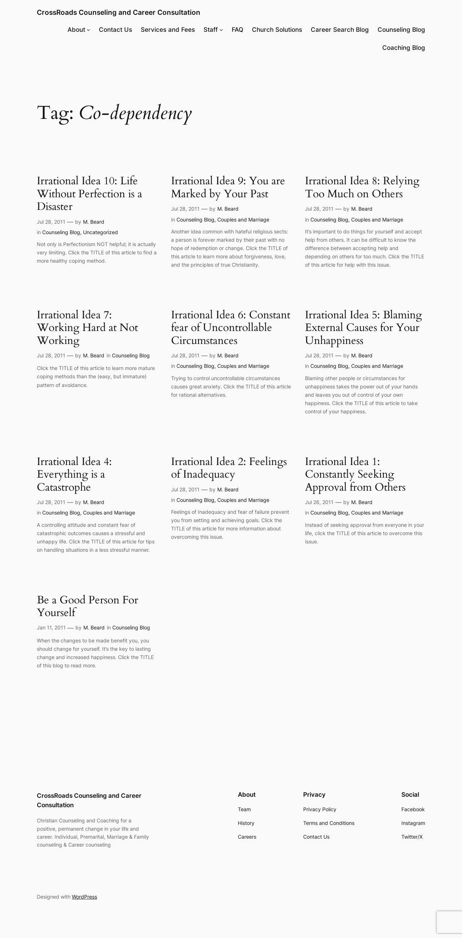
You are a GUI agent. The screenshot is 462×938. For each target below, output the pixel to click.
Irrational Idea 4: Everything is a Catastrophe (74, 475)
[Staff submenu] (221, 29)
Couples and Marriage (243, 219)
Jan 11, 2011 (51, 627)
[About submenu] (88, 29)
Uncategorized (100, 232)
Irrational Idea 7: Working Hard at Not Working (87, 328)
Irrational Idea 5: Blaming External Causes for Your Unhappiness (363, 328)
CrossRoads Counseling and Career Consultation (118, 12)
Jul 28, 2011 (51, 222)
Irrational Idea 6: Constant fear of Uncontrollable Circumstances (230, 328)
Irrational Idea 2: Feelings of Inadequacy (229, 468)
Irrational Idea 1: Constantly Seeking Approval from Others (355, 475)
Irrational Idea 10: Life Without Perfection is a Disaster (89, 194)
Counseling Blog (61, 232)
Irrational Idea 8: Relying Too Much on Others (362, 188)
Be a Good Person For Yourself (87, 607)
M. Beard (93, 222)
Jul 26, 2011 (319, 502)
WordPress (84, 897)
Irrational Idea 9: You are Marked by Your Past (228, 188)
